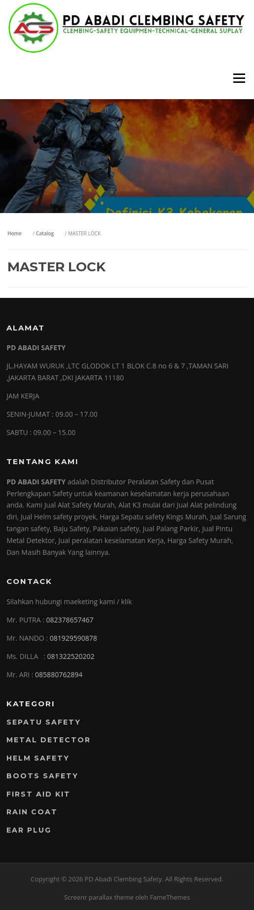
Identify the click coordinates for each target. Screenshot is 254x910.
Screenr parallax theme (99, 897)
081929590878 (73, 638)
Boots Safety (42, 775)
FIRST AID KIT (38, 794)
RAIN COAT (32, 811)
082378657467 (70, 619)
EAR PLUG (28, 830)
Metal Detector (48, 739)
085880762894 (58, 674)
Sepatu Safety (43, 722)
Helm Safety (38, 758)
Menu (239, 77)
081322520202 (70, 656)
